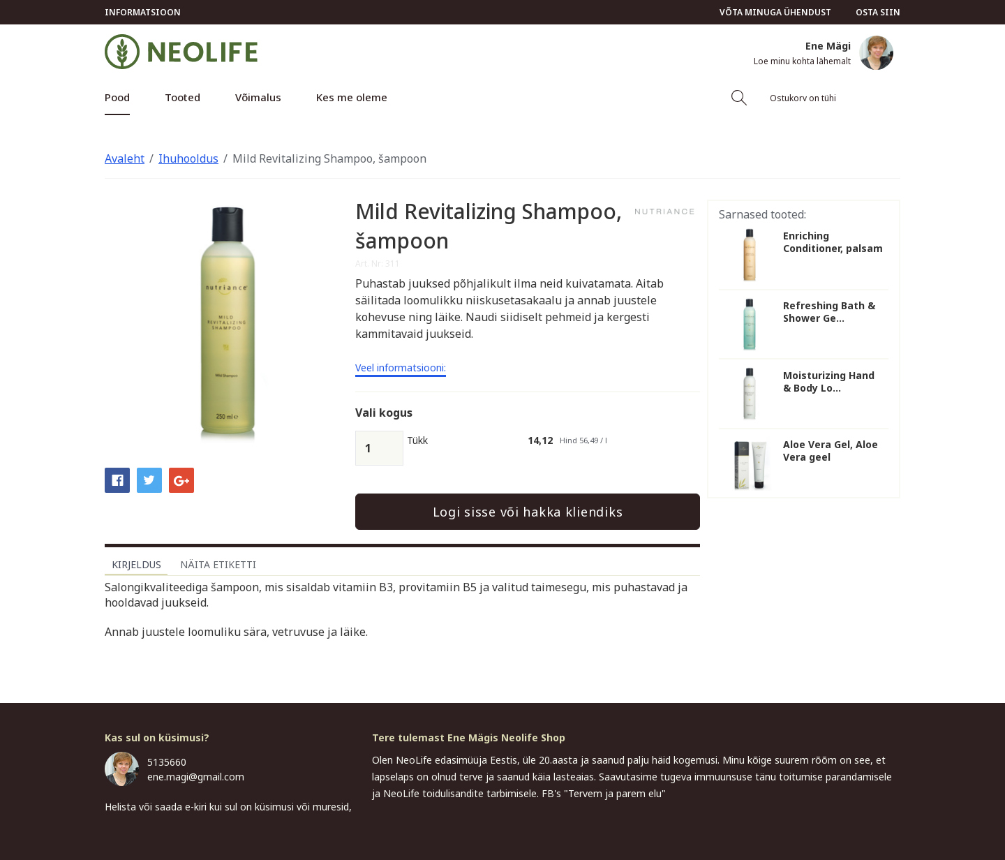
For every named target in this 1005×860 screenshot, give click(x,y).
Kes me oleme (351, 97)
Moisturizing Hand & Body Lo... (828, 381)
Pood (117, 97)
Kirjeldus (136, 564)
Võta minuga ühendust (775, 12)
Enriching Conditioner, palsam (833, 242)
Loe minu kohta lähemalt (802, 61)
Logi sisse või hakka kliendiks (528, 511)
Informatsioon (143, 12)
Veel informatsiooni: (400, 368)
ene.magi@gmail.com (195, 776)
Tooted (182, 97)
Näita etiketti (218, 564)
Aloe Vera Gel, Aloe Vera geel (830, 451)
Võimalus (258, 97)
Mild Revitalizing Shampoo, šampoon (329, 158)
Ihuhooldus (188, 158)
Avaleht (124, 158)
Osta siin (878, 12)
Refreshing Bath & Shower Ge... (829, 312)
